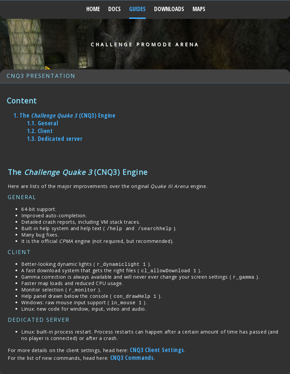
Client (40, 131)
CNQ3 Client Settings (157, 350)
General (42, 123)
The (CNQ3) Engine (64, 115)
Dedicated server (55, 139)
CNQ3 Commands (132, 358)
